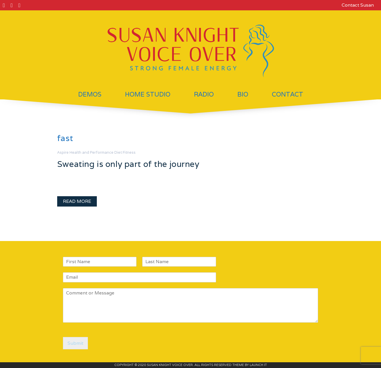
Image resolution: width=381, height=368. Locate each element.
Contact (287, 94)
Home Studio (147, 94)
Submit (75, 343)
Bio (242, 94)
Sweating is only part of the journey (128, 164)
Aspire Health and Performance (85, 152)
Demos (89, 94)
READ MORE (77, 201)
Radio (204, 94)
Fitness (129, 152)
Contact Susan (358, 5)
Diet (118, 152)
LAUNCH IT (258, 365)
